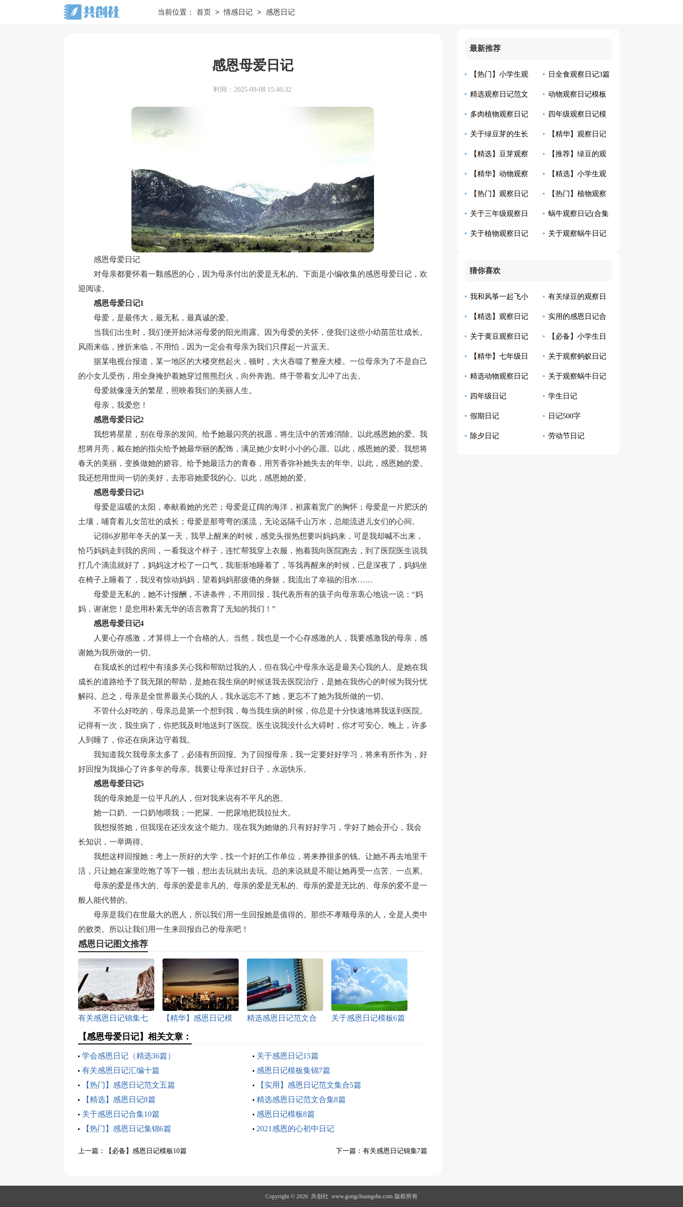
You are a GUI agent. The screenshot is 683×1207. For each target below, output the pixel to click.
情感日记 (238, 13)
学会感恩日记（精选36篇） (128, 1056)
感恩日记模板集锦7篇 (293, 1070)
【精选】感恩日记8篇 (119, 1099)
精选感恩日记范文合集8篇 (301, 1099)
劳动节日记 (566, 436)
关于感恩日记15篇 (288, 1056)
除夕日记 (484, 436)
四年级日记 (488, 396)
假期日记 (484, 416)
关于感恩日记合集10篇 (121, 1114)
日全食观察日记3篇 (579, 74)
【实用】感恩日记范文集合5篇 (309, 1085)
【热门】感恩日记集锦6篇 (126, 1128)
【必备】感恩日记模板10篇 (146, 1151)
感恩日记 (280, 13)
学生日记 (562, 396)
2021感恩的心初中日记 (295, 1128)
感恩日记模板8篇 (286, 1114)
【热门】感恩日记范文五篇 (128, 1085)
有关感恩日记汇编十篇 (121, 1070)
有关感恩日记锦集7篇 (395, 1151)
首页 (203, 13)
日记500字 (564, 416)
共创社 (319, 1196)
